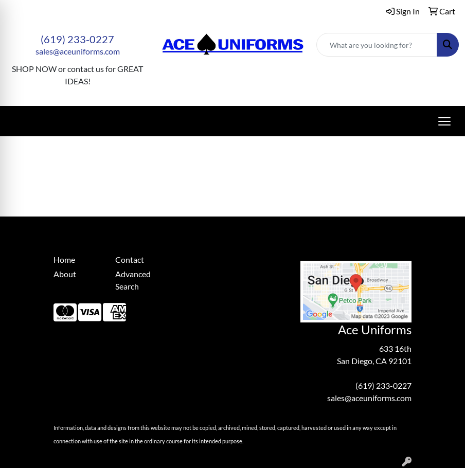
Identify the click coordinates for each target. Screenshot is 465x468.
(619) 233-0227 (77, 39)
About (64, 274)
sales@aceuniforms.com (77, 51)
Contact (129, 259)
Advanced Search (133, 280)
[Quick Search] (376, 45)
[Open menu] (444, 121)
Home (64, 259)
